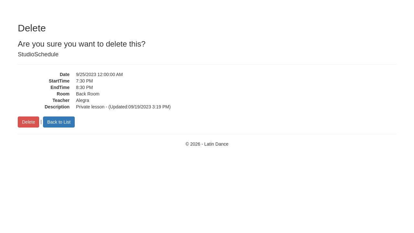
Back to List (59, 122)
